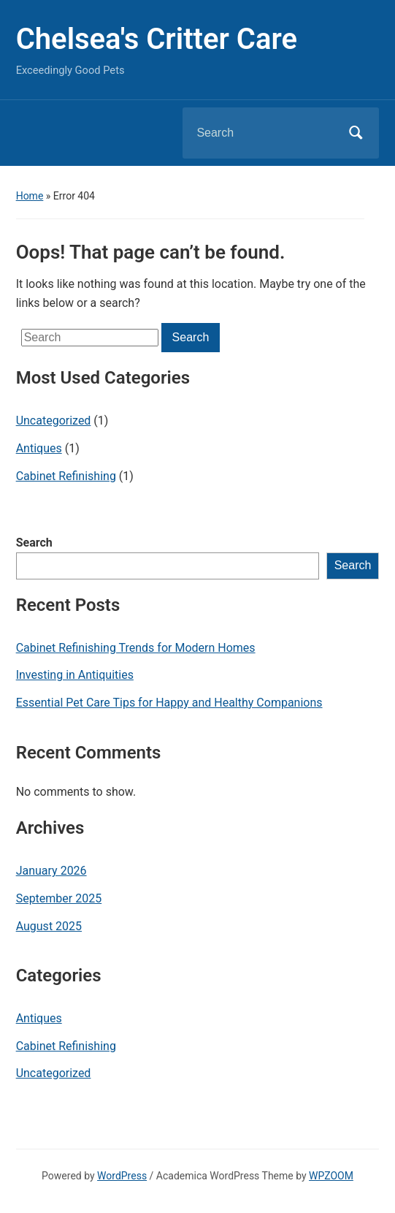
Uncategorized (53, 420)
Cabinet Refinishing (66, 476)
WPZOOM (331, 1176)
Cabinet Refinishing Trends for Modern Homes (136, 648)
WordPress (122, 1176)
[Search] (262, 133)
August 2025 (49, 926)
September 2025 (59, 898)
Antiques (39, 448)
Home (30, 196)
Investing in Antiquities (75, 675)
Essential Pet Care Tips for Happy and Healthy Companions (169, 703)
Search (34, 543)
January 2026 (51, 871)
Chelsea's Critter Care (156, 39)
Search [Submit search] (356, 133)
